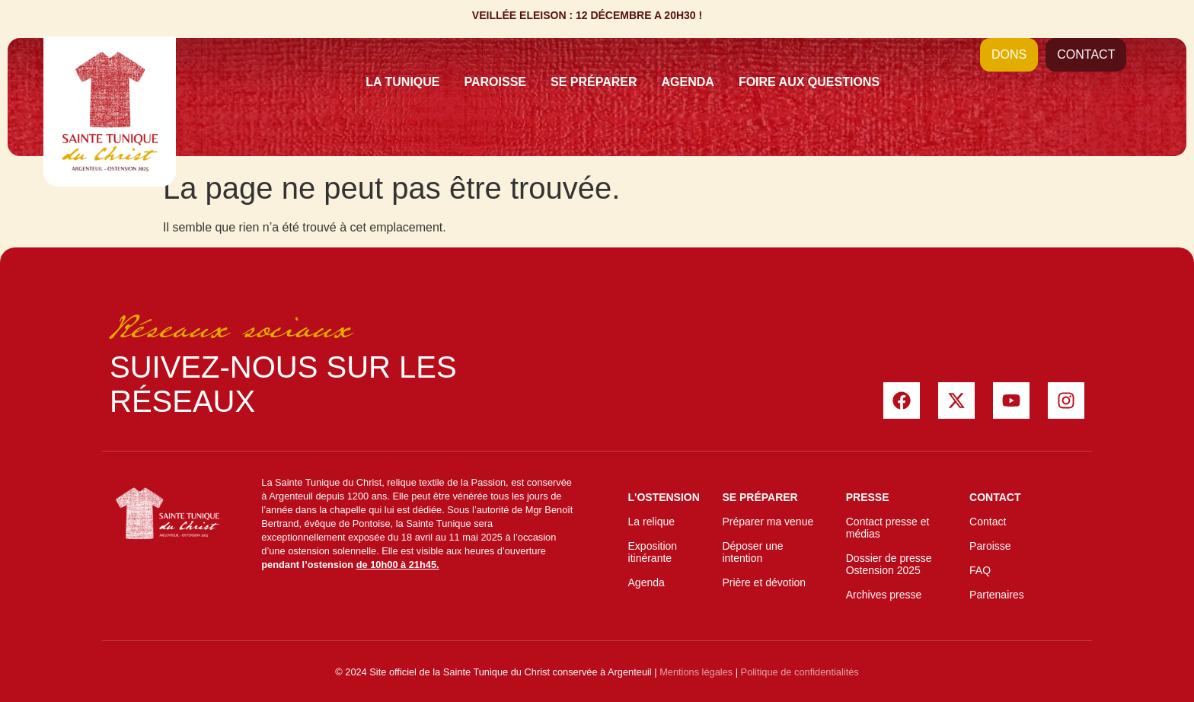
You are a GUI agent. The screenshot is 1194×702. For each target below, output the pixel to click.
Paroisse (496, 81)
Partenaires (996, 595)
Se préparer (594, 81)
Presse (867, 497)
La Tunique (402, 81)
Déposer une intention (752, 552)
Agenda (688, 81)
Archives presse (884, 595)
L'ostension (664, 497)
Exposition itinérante (653, 552)
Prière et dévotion (764, 582)
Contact (994, 497)
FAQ (980, 570)
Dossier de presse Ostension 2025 (889, 564)
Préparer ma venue (767, 521)
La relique (651, 521)
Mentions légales (696, 672)
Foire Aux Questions (809, 81)
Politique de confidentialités (800, 672)
